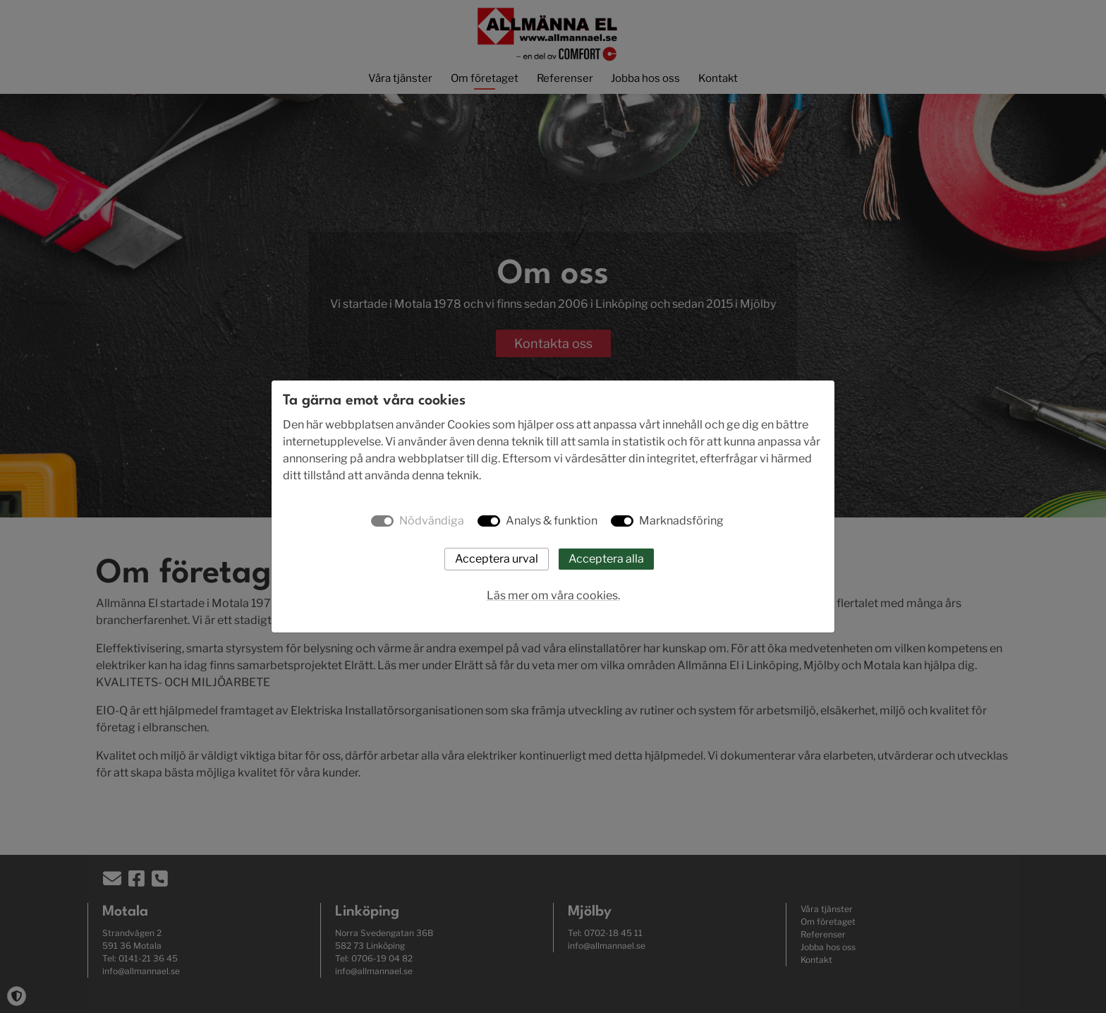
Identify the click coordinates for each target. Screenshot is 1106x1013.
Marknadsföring (681, 520)
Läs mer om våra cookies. (553, 595)
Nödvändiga (431, 520)
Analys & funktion (551, 520)
